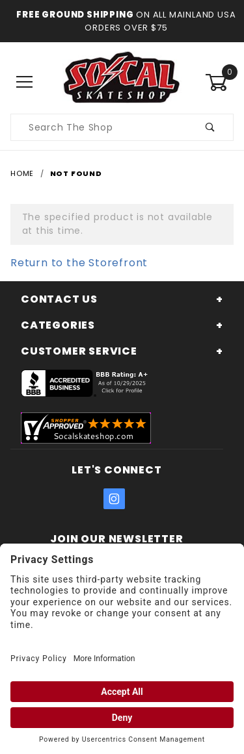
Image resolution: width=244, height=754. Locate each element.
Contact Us (59, 299)
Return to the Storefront (79, 262)
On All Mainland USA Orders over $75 (160, 21)
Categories (58, 325)
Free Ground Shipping (74, 14)
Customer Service (79, 351)
